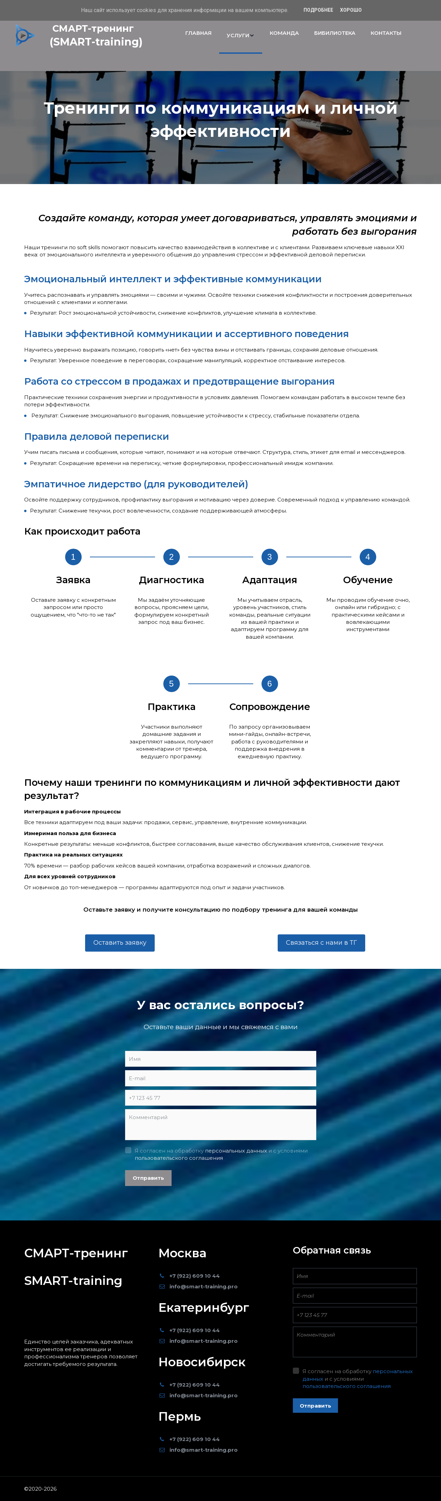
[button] (240, 35)
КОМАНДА (284, 33)
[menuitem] (198, 35)
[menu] (293, 35)
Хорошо (351, 10)
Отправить (148, 1178)
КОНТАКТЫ (386, 33)
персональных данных (236, 1150)
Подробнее (318, 10)
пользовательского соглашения (179, 1158)
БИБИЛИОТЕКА (335, 33)
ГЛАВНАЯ (198, 33)
